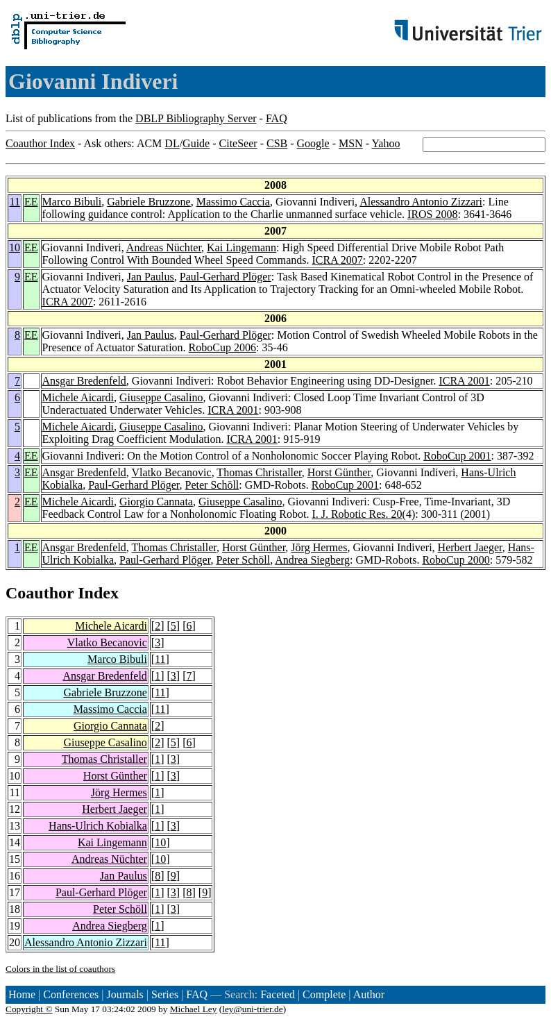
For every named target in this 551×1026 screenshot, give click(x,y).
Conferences (71, 994)
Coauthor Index (40, 143)
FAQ (276, 118)
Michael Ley (193, 1009)
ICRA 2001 (464, 381)
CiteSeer (238, 143)
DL (171, 143)
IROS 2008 (432, 214)
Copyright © (29, 1009)
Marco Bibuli (72, 202)
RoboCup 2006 (222, 347)
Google (313, 143)
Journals (124, 994)
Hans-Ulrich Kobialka (98, 826)
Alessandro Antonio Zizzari (420, 202)
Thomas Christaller (259, 472)
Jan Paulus (150, 277)
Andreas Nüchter (163, 247)
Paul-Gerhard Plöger (225, 277)
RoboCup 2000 (455, 560)
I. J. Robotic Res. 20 (357, 514)
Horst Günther (339, 472)
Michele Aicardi (78, 397)
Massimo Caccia (233, 202)
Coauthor (40, 593)
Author (368, 994)
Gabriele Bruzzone (148, 202)
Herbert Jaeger (470, 547)
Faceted (277, 994)
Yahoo (385, 143)
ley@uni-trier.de (252, 1009)
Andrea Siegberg (312, 560)
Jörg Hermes (319, 547)
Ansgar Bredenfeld (84, 381)
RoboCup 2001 (457, 456)
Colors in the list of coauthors (60, 969)
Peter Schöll (212, 485)
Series (164, 994)
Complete (324, 994)
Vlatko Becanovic (172, 472)
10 (14, 247)
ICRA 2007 (337, 260)
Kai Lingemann (241, 247)
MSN (351, 143)
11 (15, 202)
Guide (196, 143)
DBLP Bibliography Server (196, 118)
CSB (276, 143)
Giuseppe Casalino (161, 397)
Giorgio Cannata (156, 501)
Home (21, 994)
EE (31, 202)
